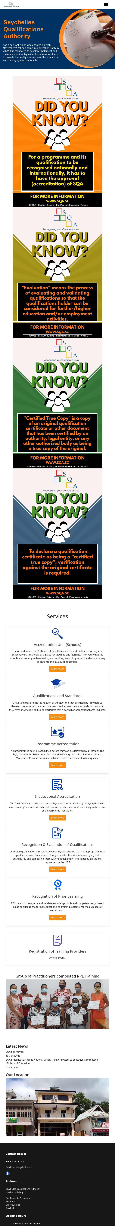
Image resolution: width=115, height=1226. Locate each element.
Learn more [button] (57, 668)
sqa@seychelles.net (22, 1167)
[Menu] (106, 4)
